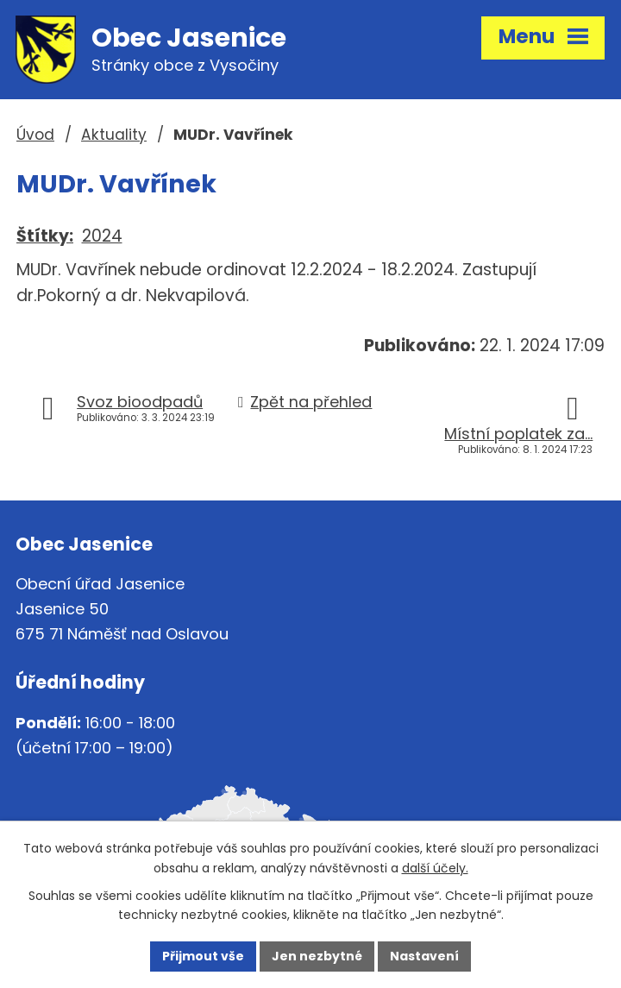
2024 (102, 236)
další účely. (435, 868)
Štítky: (44, 236)
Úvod (35, 134)
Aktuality (114, 134)
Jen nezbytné (317, 956)
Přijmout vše (203, 956)
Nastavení (424, 956)
